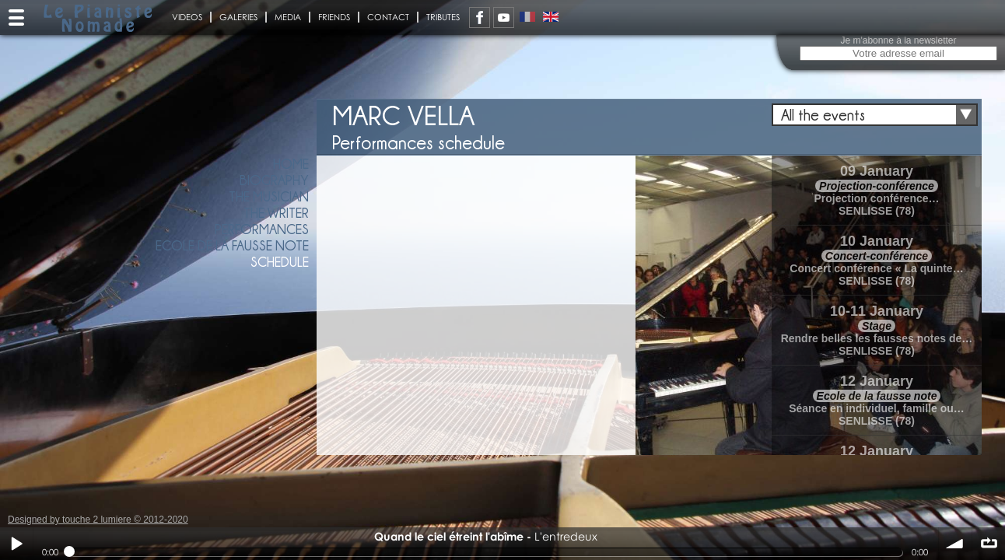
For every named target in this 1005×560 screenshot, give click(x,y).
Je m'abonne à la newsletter (898, 40)
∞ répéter (988, 543)
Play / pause (16, 543)
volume (955, 543)
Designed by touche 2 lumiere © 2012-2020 (98, 519)
